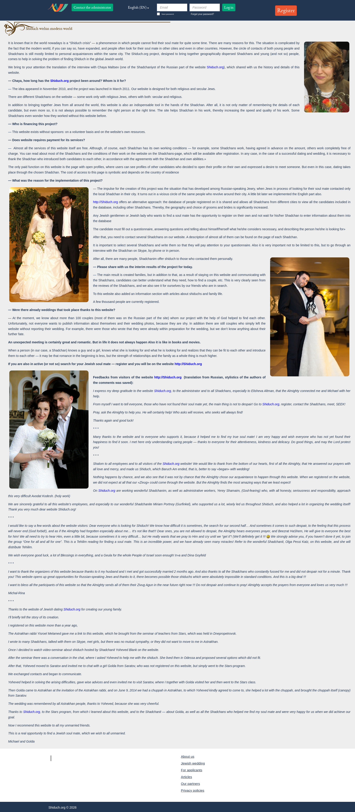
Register (286, 10)
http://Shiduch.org (105, 202)
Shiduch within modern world (49, 29)
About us (187, 756)
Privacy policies (192, 790)
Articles (186, 777)
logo (57, 8)
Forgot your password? (202, 14)
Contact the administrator (92, 7)
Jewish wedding (193, 763)
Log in (228, 7)
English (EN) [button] (138, 7)
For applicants (191, 770)
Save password (165, 13)
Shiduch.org (215, 67)
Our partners (190, 784)
